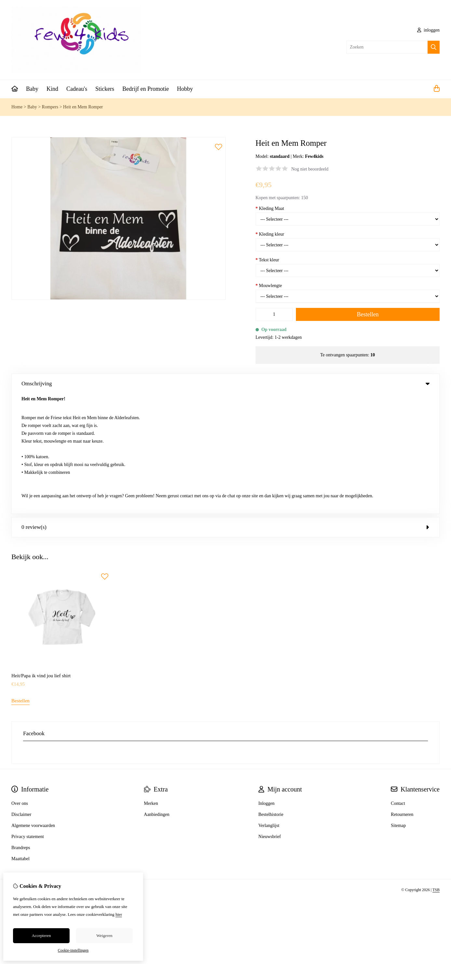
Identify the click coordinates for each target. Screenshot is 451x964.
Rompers (50, 106)
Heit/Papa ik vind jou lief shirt (41, 555)
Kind (52, 89)
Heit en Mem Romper (83, 106)
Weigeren (104, 935)
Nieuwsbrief (270, 716)
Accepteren (41, 935)
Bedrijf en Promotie (145, 89)
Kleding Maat (270, 208)
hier (118, 914)
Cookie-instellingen (73, 950)
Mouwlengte (269, 285)
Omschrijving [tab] (225, 383)
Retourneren (402, 694)
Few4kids (314, 156)
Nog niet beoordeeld (309, 169)
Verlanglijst (269, 705)
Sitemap (398, 705)
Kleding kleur (270, 234)
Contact (398, 683)
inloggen (428, 30)
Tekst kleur (267, 259)
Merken (151, 683)
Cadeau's (76, 89)
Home (16, 106)
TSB (436, 769)
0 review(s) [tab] (225, 407)
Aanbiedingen (157, 694)
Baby (32, 89)
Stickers (104, 89)
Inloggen (267, 683)
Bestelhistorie (271, 694)
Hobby (185, 89)
